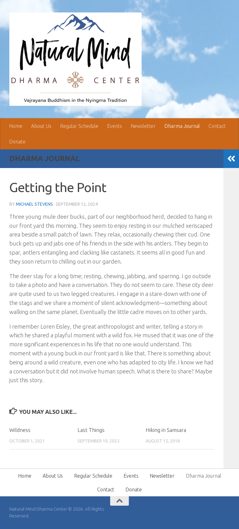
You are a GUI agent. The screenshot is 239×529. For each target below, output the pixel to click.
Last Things (91, 430)
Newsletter (143, 126)
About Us (41, 126)
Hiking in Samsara (166, 430)
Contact (217, 126)
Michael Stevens (34, 204)
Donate (17, 141)
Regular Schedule (79, 126)
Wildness (19, 430)
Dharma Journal (182, 126)
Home (15, 126)
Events (114, 126)
